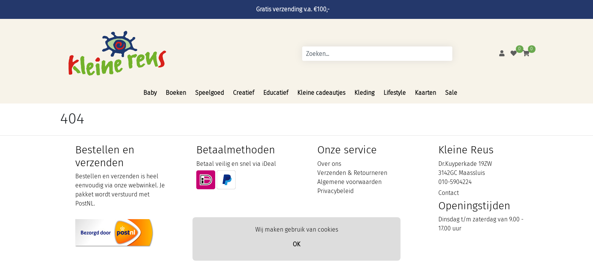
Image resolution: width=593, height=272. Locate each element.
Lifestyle (394, 92)
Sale (451, 92)
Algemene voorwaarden (349, 181)
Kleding (364, 92)
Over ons (329, 163)
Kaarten (425, 92)
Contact (448, 192)
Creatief (243, 92)
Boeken (176, 92)
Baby (150, 92)
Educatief (275, 92)
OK (296, 244)
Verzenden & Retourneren (352, 172)
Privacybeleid (335, 191)
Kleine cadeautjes (321, 92)
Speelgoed (209, 92)
